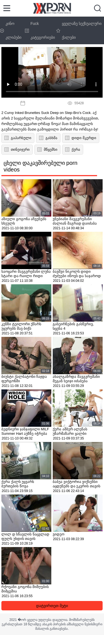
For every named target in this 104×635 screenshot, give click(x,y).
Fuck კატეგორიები (40, 30)
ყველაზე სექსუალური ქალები (79, 30)
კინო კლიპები (10, 30)
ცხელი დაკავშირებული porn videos (40, 166)
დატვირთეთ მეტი (52, 605)
